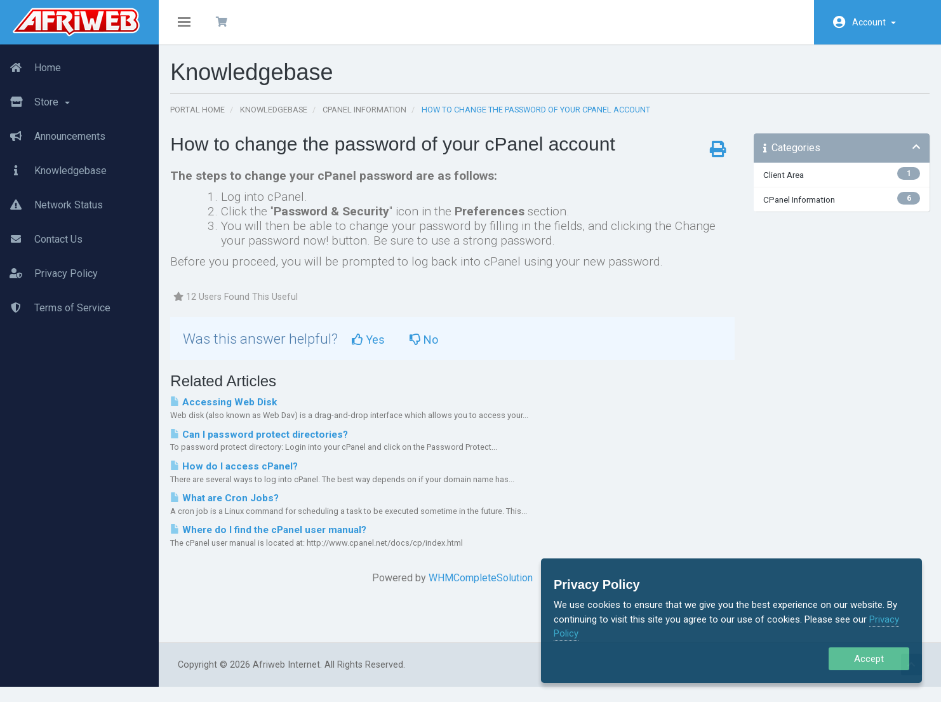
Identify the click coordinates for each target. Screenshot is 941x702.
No (431, 347)
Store (35, 102)
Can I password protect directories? (267, 441)
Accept (869, 659)
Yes (375, 347)
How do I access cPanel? (241, 473)
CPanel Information (372, 117)
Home (30, 68)
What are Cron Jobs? (232, 505)
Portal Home (205, 117)
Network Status (51, 205)
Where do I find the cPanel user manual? (276, 537)
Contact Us (41, 239)
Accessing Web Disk (231, 409)
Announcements (52, 136)
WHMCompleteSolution (482, 585)
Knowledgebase (53, 171)
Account (874, 22)
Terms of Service (55, 308)
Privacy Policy (49, 273)
